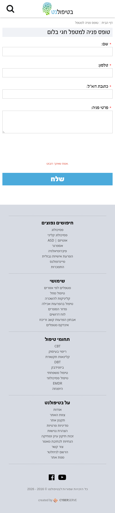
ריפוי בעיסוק (57, 351)
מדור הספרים (57, 309)
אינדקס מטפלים (57, 325)
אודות (57, 409)
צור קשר (57, 447)
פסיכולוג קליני (57, 235)
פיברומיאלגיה (57, 251)
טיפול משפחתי (57, 373)
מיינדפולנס (57, 261)
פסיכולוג (58, 230)
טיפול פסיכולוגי (57, 378)
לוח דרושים (57, 314)
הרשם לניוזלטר (57, 452)
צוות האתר (57, 415)
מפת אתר (57, 457)
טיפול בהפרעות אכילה (57, 304)
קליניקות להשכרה (57, 298)
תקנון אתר (57, 420)
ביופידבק (57, 367)
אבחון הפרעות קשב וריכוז (57, 319)
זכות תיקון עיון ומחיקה (58, 436)
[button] (10, 8)
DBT (57, 362)
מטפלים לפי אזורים (57, 288)
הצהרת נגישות (58, 431)
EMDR (57, 383)
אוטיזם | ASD (57, 240)
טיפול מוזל (57, 293)
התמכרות (57, 267)
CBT (57, 346)
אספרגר (57, 245)
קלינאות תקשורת (57, 357)
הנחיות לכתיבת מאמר (57, 441)
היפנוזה (57, 388)
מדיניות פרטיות (57, 425)
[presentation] (57, 150)
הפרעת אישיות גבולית (57, 256)
